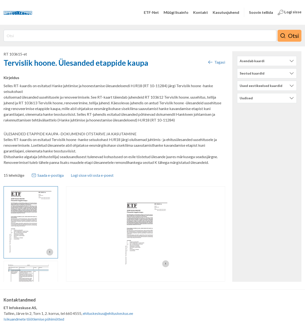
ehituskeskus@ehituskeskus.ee (108, 313)
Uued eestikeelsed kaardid (261, 86)
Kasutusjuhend (226, 12)
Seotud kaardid (252, 73)
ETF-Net (151, 12)
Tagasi (216, 62)
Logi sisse (289, 12)
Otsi (289, 35)
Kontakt (200, 12)
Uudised (246, 98)
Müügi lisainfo (176, 12)
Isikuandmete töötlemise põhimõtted (34, 319)
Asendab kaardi (252, 61)
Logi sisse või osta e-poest (92, 175)
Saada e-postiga (47, 175)
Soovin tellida (261, 12)
